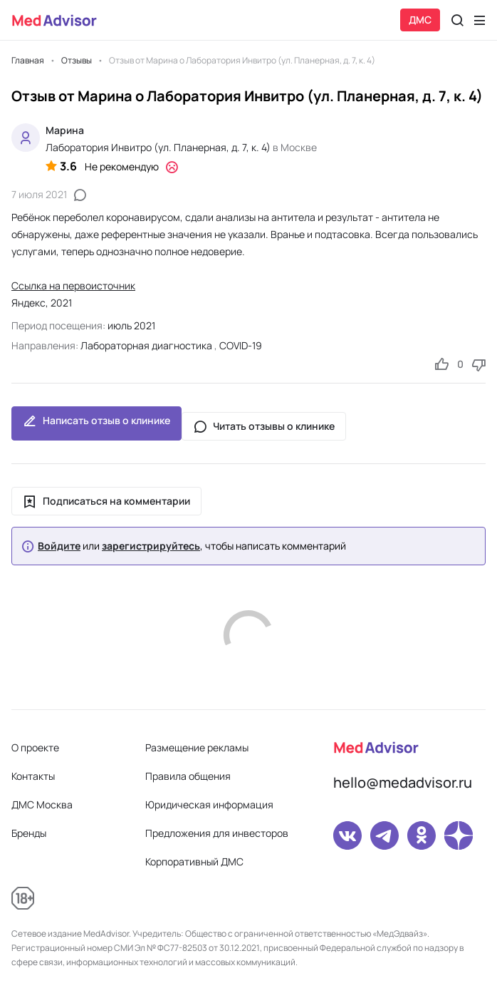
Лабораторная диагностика (146, 345)
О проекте (35, 747)
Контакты (33, 776)
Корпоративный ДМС (194, 861)
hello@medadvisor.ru (402, 782)
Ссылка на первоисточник (73, 285)
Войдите (59, 546)
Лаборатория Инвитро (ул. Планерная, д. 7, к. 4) (158, 147)
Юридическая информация (209, 804)
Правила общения (188, 776)
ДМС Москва (42, 804)
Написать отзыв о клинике (96, 423)
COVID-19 (240, 345)
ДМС (420, 19)
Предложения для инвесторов (216, 833)
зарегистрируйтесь (151, 546)
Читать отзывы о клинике (264, 426)
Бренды (28, 833)
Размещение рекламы (196, 747)
